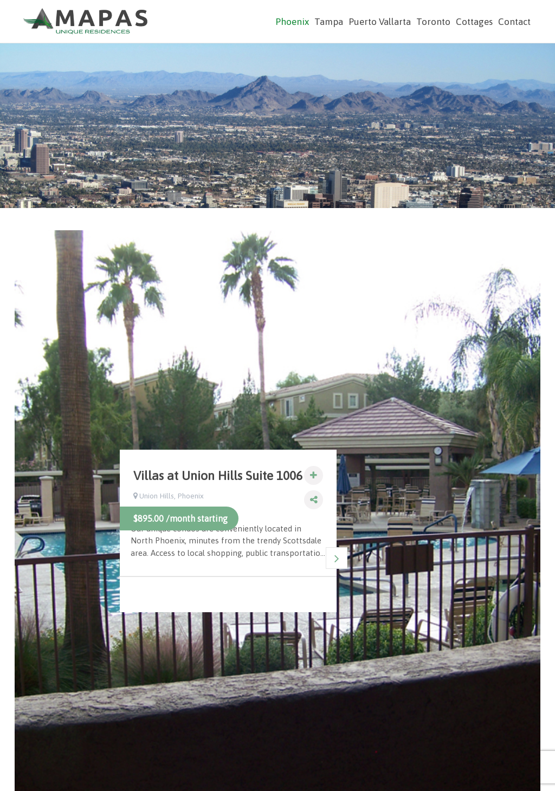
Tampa (328, 21)
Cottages (474, 21)
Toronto (433, 21)
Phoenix (292, 21)
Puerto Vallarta (380, 21)
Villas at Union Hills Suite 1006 (217, 476)
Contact (514, 21)
